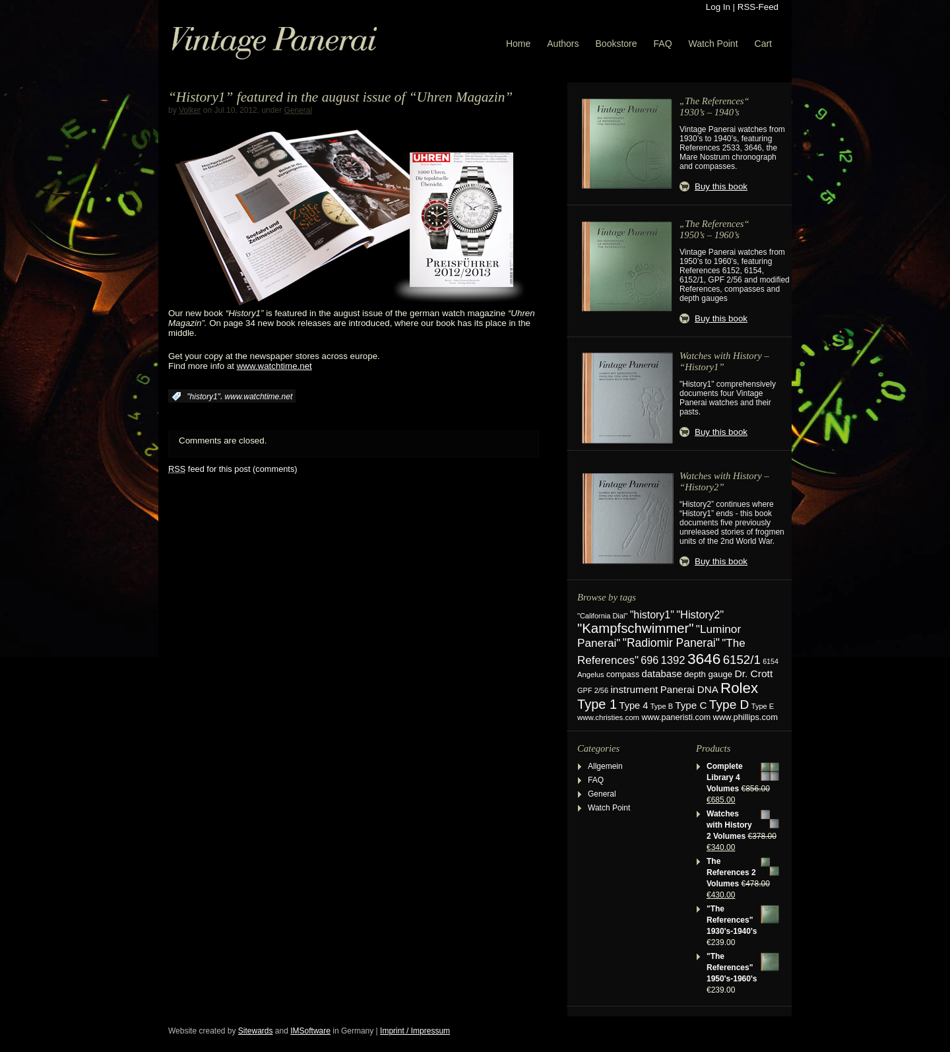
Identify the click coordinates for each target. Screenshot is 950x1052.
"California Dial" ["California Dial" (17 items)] (602, 616)
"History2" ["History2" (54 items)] (700, 614)
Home (518, 43)
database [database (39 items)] (662, 674)
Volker (190, 110)
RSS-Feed (758, 7)
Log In (718, 7)
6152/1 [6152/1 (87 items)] (742, 660)
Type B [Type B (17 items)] (661, 706)
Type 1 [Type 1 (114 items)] (597, 704)
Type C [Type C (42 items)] (691, 705)
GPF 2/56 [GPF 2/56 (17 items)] (592, 690)
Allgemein (605, 766)
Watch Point (713, 43)
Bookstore (616, 43)
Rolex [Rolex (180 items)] (739, 688)
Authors (563, 43)
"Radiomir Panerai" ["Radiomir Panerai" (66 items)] (671, 642)
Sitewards (255, 1031)
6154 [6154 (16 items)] (770, 661)
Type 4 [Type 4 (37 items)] (634, 705)
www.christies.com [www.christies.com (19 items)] (608, 717)
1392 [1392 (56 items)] (673, 660)
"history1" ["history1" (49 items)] (652, 614)
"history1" (203, 396)
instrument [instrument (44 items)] (634, 689)
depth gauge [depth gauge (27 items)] (708, 674)
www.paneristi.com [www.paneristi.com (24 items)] (676, 717)
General (298, 110)
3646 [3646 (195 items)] (703, 658)
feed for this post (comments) (233, 469)
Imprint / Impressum (415, 1031)
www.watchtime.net (274, 366)
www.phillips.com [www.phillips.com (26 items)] (745, 717)
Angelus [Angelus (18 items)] (590, 674)
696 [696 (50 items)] (649, 660)
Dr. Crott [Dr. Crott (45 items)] (753, 673)
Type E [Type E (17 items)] (762, 706)
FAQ (663, 43)
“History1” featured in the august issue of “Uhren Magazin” (340, 97)
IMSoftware (310, 1031)
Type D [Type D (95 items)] (729, 704)
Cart (763, 43)
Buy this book (721, 186)
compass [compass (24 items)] (622, 674)
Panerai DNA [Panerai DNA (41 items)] (689, 689)
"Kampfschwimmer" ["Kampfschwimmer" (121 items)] (635, 628)
